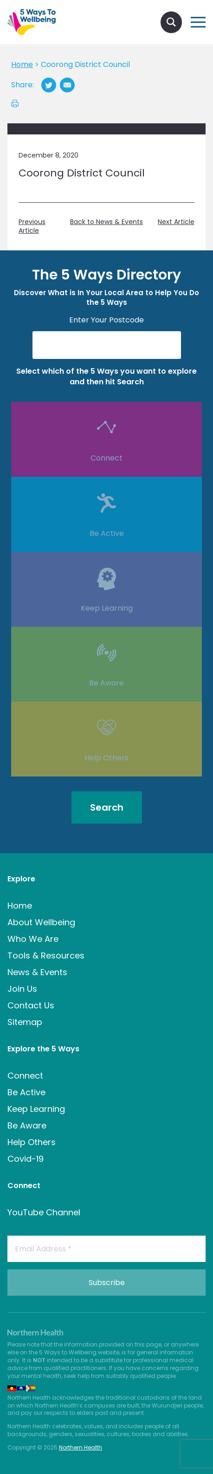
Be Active (107, 547)
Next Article (176, 222)
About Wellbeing (41, 922)
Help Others (106, 771)
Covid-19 (25, 1159)
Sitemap (24, 1022)
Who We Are (32, 939)
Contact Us (30, 1005)
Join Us (22, 989)
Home (19, 905)
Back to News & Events (106, 222)
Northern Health (80, 1447)
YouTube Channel (43, 1212)
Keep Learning (107, 622)
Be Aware (106, 697)
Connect (106, 472)
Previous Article (32, 227)
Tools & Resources (45, 955)
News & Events (37, 972)
